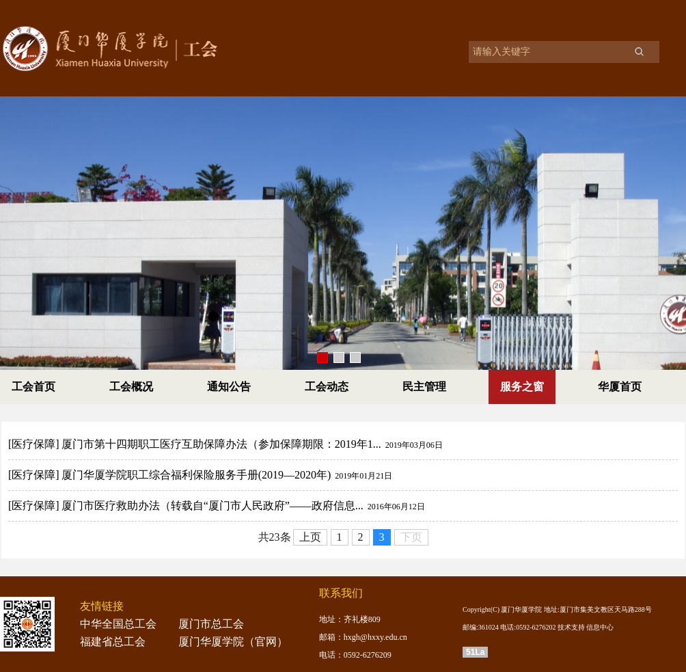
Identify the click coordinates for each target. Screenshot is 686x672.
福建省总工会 (113, 641)
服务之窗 (522, 386)
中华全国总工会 (118, 624)
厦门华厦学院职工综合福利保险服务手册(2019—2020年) (196, 475)
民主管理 (424, 386)
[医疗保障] (33, 444)
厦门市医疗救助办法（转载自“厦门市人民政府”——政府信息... (212, 505)
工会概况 (131, 386)
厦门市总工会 (211, 624)
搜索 (639, 51)
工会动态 (326, 386)
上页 (310, 537)
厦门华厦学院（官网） (233, 641)
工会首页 (33, 386)
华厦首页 (620, 386)
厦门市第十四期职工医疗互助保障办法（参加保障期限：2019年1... (221, 444)
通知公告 (229, 386)
